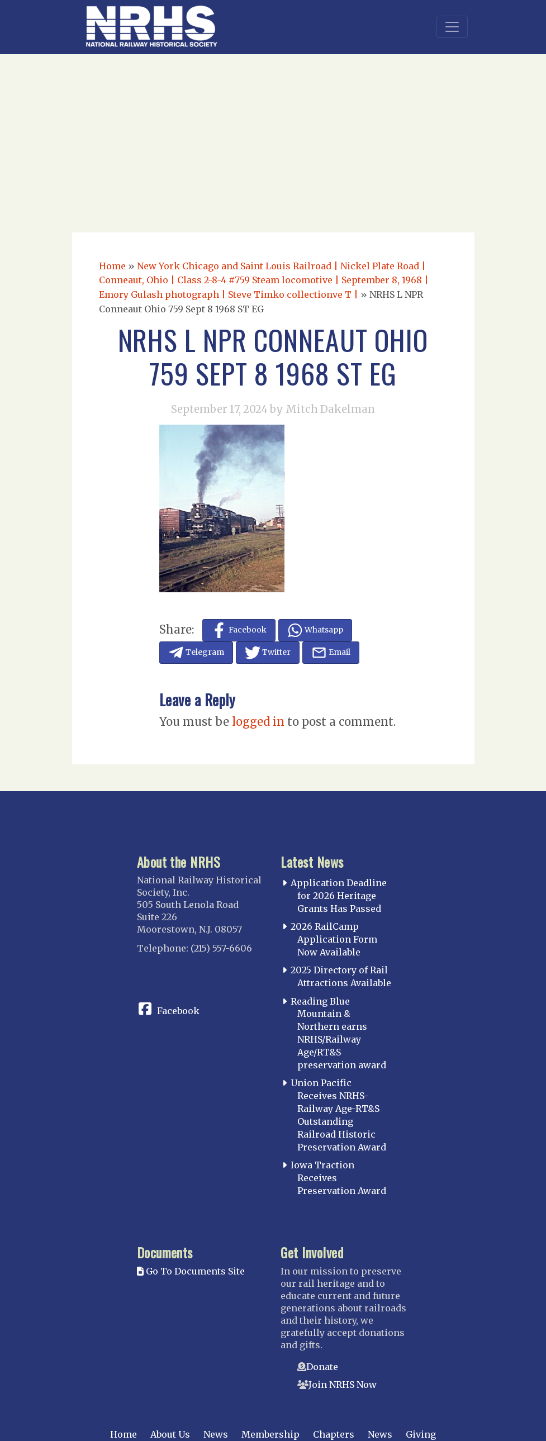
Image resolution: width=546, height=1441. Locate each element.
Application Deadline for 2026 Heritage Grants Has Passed (339, 895)
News (215, 1434)
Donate (322, 1366)
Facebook (178, 1010)
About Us (170, 1434)
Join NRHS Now (342, 1384)
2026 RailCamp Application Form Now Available (334, 939)
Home (112, 266)
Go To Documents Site (191, 1271)
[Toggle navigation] (452, 27)
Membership (270, 1434)
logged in (258, 722)
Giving (421, 1434)
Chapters (333, 1434)
